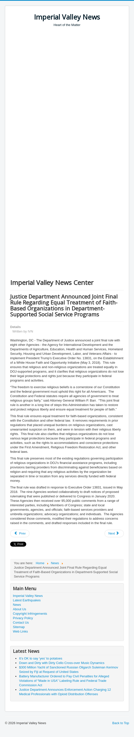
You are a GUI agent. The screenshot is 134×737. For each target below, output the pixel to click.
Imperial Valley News (28, 596)
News (17, 605)
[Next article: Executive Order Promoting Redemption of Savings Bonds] (114, 533)
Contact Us (21, 622)
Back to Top (120, 723)
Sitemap (19, 627)
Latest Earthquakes (27, 600)
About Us (19, 609)
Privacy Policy (23, 618)
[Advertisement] (70, 64)
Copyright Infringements (30, 613)
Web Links (20, 631)
